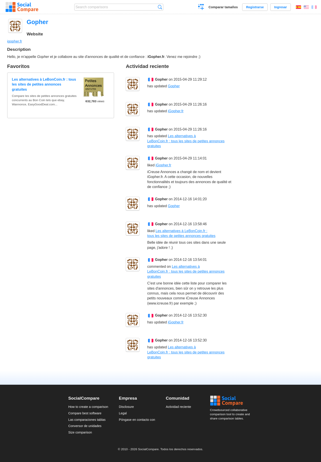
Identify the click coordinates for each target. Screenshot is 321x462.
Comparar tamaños (223, 7)
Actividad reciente (178, 407)
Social (231, 400)
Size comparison (80, 432)
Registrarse (255, 7)
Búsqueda (160, 7)
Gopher (161, 79)
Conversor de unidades (84, 426)
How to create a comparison (88, 407)
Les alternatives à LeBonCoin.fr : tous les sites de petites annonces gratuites (44, 84)
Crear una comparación (201, 7)
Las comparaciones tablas (86, 419)
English (306, 7)
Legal (123, 413)
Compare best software (84, 413)
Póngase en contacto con (137, 419)
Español (298, 7)
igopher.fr (14, 41)
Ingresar (280, 7)
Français (314, 7)
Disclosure (126, 407)
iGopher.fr (175, 111)
